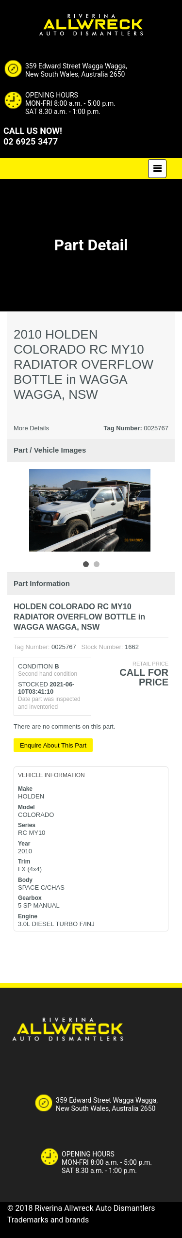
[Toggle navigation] (157, 168)
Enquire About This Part (53, 745)
